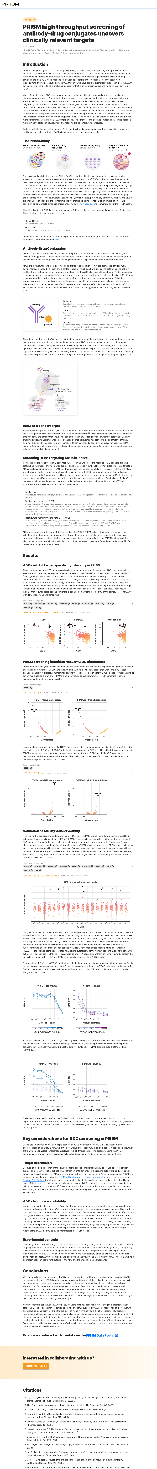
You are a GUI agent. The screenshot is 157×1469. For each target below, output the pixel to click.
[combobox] (78, 604)
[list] (78, 225)
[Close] (31, 603)
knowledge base (87, 204)
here (57, 239)
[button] (132, 603)
